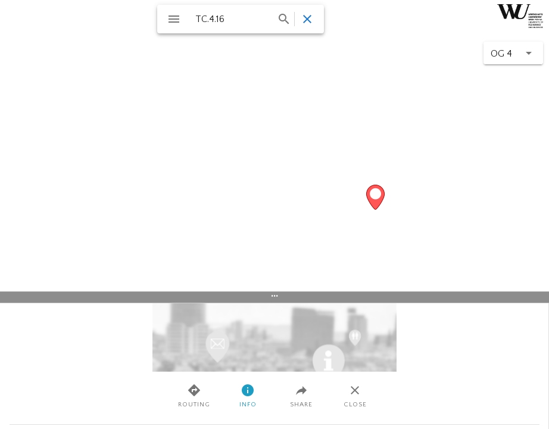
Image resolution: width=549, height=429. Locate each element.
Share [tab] (301, 395)
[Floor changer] (516, 53)
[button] (513, 53)
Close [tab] (355, 395)
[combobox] (241, 19)
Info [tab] (248, 395)
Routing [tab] (194, 395)
